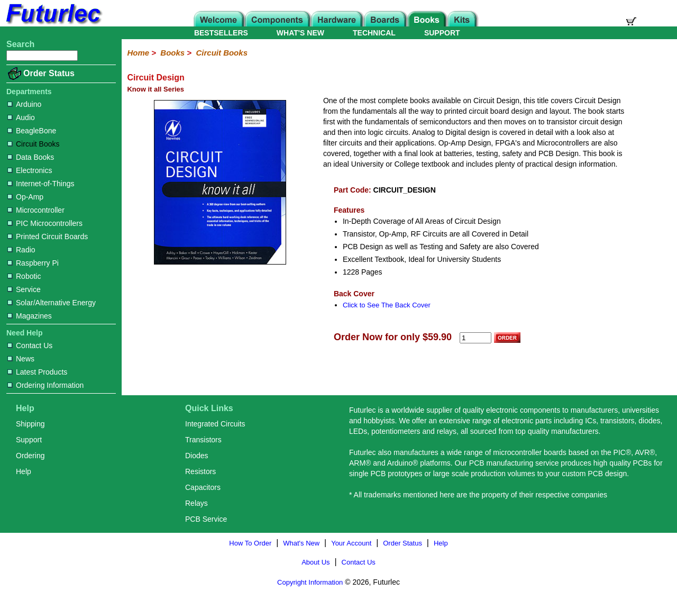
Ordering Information (45, 385)
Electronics (29, 170)
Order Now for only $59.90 (393, 337)
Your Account (351, 543)
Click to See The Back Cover (387, 305)
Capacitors (203, 487)
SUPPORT (442, 33)
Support (29, 439)
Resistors (200, 471)
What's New (301, 543)
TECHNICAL (374, 33)
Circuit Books (33, 144)
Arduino (24, 104)
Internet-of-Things (41, 183)
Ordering (30, 455)
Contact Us (29, 345)
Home (138, 52)
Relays (196, 503)
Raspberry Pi (33, 263)
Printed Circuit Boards (47, 236)
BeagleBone (31, 130)
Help (23, 471)
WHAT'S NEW (300, 33)
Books (172, 52)
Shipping (30, 424)
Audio (21, 117)
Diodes (196, 455)
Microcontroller (36, 210)
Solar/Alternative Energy (51, 302)
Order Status (49, 73)
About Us (315, 562)
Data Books (30, 157)
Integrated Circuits (215, 424)
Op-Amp (25, 197)
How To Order (250, 543)
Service (24, 289)
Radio (21, 250)
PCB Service (206, 519)
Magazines (29, 316)
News (20, 359)
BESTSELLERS (221, 33)
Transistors (203, 439)
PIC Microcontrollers (45, 223)
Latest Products (37, 372)
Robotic (24, 276)
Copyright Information (310, 582)
